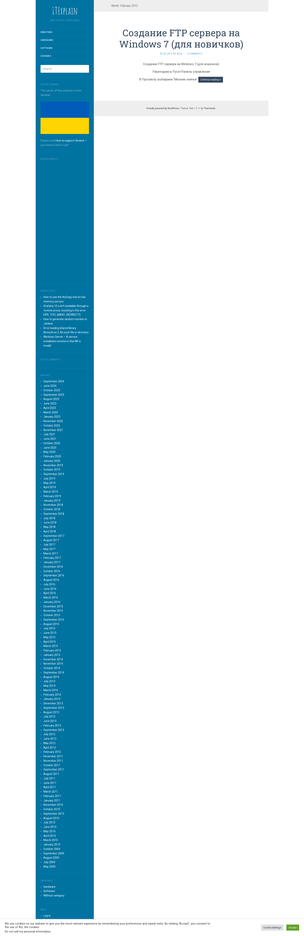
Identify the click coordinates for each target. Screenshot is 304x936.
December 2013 (53, 703)
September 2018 (53, 513)
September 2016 (53, 575)
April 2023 (49, 407)
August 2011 (51, 773)
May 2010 (49, 831)
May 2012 (49, 743)
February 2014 (52, 694)
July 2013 (49, 716)
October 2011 (51, 765)
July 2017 (49, 544)
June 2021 (49, 438)
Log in (47, 915)
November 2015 (53, 610)
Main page (46, 32)
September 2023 (53, 394)
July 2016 (49, 584)
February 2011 (52, 796)
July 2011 (49, 778)
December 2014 (53, 659)
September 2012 (53, 729)
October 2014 (51, 668)
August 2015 (51, 624)
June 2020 (49, 447)
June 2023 (49, 403)
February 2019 (52, 496)
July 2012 (49, 734)
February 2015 (52, 650)
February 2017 (52, 557)
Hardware (47, 40)
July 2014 (49, 681)
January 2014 (51, 698)
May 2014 (49, 685)
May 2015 (49, 637)
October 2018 (51, 509)
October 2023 (51, 390)
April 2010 (49, 835)
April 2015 (49, 641)
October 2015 (51, 615)
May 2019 (49, 482)
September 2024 (53, 381)
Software (47, 48)
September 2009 (53, 853)
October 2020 (51, 443)
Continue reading (210, 79)
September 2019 (53, 474)
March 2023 (50, 412)
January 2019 (51, 500)
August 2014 (51, 677)
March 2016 (50, 597)
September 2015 (53, 619)
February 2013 (52, 725)
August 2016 (51, 579)
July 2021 (49, 434)
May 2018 (49, 526)
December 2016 (53, 566)
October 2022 (51, 425)
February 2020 (52, 456)
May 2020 (49, 451)
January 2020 (51, 460)
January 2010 (51, 844)
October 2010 (51, 809)
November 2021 (53, 430)
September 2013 (53, 707)
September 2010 (53, 813)
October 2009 (51, 849)
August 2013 (51, 712)
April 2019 (49, 487)
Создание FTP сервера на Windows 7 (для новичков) (181, 38)
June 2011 (49, 782)
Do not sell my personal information (28, 931)
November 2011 (53, 760)
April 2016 (49, 593)
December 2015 (53, 606)
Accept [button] (293, 927)
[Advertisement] (65, 221)
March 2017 (50, 553)
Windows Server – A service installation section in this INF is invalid (62, 341)
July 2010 (49, 822)
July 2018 (49, 518)
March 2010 (50, 840)
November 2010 (53, 804)
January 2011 (51, 800)
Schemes (46, 56)
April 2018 (49, 531)
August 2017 (51, 540)
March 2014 (50, 690)
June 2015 (49, 632)
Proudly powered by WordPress (162, 108)
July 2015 (49, 628)
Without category (53, 895)
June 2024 (49, 385)
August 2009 (51, 857)
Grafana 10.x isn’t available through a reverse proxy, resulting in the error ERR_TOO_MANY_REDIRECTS (65, 310)
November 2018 (53, 504)
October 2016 (51, 571)
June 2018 (49, 522)
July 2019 (49, 478)
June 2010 (49, 826)
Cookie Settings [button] (272, 927)
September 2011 (53, 769)
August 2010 (51, 818)
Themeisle (209, 108)
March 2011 (50, 791)
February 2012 (52, 751)
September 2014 (53, 672)
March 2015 (50, 646)
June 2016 (49, 588)
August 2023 (51, 399)
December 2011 (53, 756)
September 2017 (53, 535)
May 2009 (49, 866)
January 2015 (51, 654)
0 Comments (194, 53)
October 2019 (51, 469)
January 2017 (51, 562)
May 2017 (49, 549)
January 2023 (51, 416)
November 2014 (53, 663)
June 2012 (49, 738)
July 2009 (49, 862)
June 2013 (49, 721)
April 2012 (49, 747)
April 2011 (49, 787)
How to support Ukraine (70, 140)
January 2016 (51, 602)
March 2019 (50, 491)
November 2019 (53, 465)
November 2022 (53, 421)
